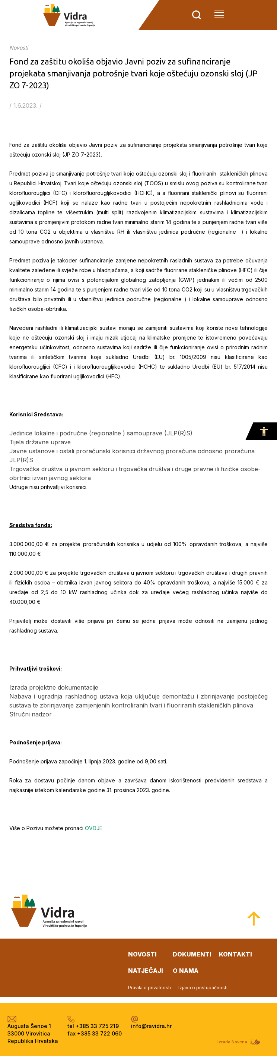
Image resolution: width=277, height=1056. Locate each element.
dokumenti (192, 954)
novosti (142, 954)
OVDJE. (94, 828)
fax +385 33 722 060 (94, 1033)
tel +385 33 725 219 (93, 1026)
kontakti (235, 954)
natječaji (145, 970)
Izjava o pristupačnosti (202, 987)
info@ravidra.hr (151, 1026)
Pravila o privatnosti (149, 987)
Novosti (18, 47)
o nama (185, 970)
